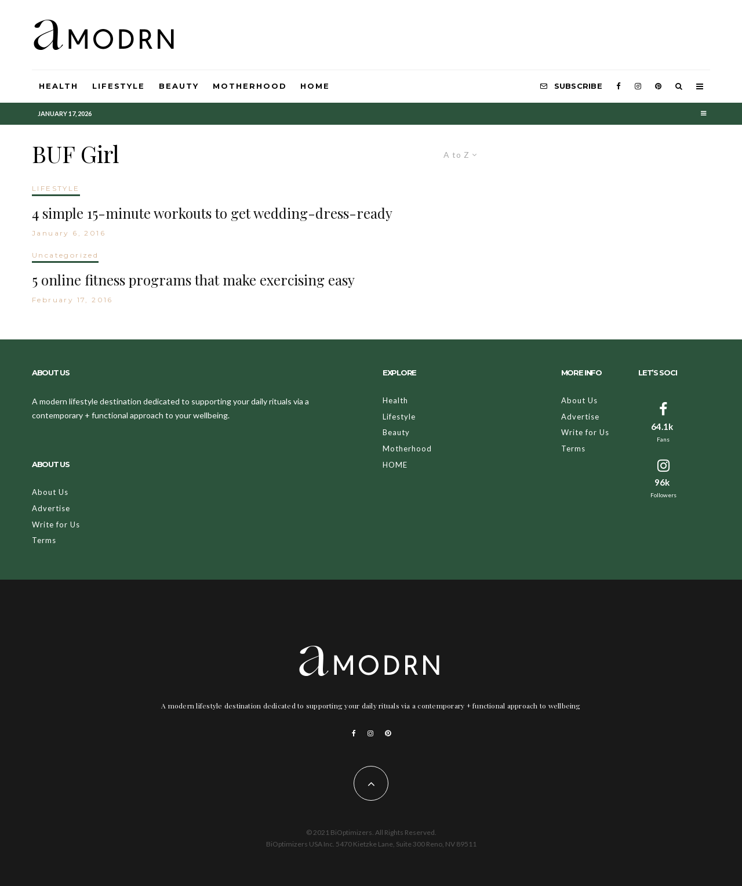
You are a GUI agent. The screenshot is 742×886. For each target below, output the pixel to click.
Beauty (179, 86)
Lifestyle (119, 86)
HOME (315, 86)
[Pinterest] (658, 86)
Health (58, 86)
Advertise (51, 508)
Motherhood (250, 86)
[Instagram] (638, 86)
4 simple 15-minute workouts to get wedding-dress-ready (212, 213)
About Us (50, 492)
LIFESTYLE (56, 188)
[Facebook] (618, 86)
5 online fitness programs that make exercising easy (193, 280)
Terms (44, 540)
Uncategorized (65, 255)
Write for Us (56, 524)
